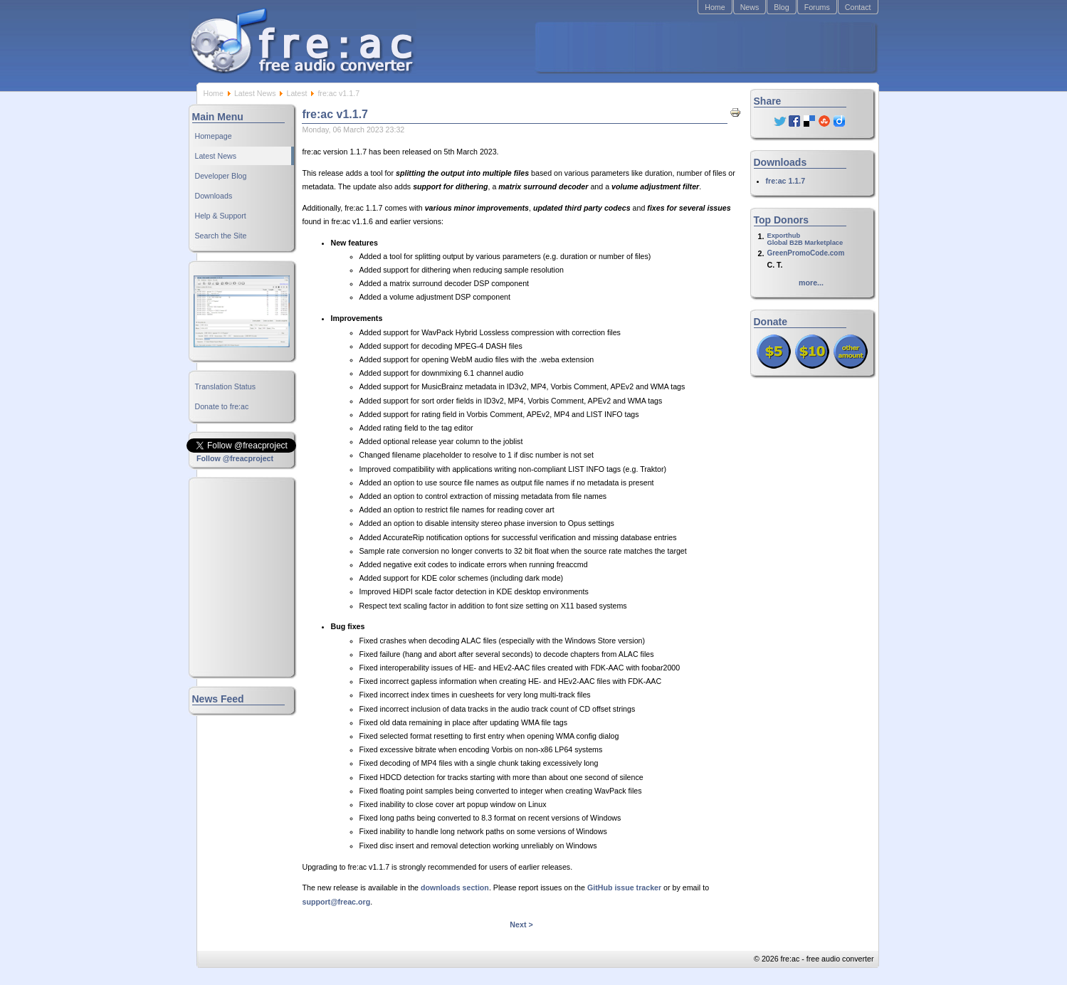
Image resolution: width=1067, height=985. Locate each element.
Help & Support (220, 215)
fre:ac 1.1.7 (786, 181)
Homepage (213, 136)
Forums (817, 7)
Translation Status (225, 386)
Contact (858, 7)
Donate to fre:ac (222, 406)
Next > (521, 924)
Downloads (214, 195)
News (749, 7)
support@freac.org (337, 901)
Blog (781, 7)
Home (715, 7)
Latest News (255, 93)
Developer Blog (221, 176)
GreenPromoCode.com (805, 253)
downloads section (455, 887)
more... (811, 282)
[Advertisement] (705, 47)
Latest (296, 93)
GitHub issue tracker (624, 887)
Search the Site (221, 235)
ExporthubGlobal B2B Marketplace (805, 239)
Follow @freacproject (234, 458)
